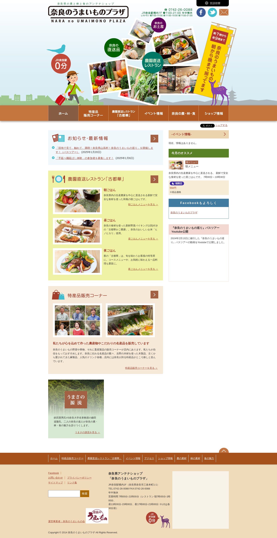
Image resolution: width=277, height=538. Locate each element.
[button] (212, 3)
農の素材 (181, 458)
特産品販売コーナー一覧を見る (154, 294)
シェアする (221, 125)
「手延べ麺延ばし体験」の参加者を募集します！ (85, 158)
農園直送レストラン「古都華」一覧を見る (154, 179)
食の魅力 (209, 458)
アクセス (149, 458)
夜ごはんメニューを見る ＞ (143, 269)
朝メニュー (191, 162)
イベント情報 (133, 458)
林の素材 (195, 458)
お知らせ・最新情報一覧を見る (154, 138)
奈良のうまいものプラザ (183, 212)
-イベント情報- (181, 134)
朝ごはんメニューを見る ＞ (143, 204)
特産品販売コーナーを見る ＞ (141, 368)
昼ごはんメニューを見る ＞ (143, 238)
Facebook (53, 473)
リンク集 (72, 482)
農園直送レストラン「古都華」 (105, 458)
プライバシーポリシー (79, 477)
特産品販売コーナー (73, 458)
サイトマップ (55, 482)
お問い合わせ (55, 477)
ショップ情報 (165, 458)
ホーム (54, 458)
